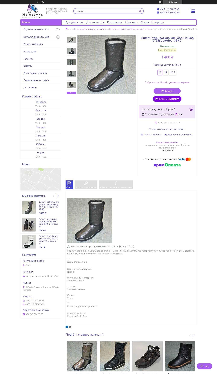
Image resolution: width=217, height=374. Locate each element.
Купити (168, 91)
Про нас (130, 22)
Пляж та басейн (33, 44)
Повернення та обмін (36, 80)
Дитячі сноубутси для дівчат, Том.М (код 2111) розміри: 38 (48, 240)
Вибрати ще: (167, 82)
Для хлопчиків (95, 22)
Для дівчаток (74, 22)
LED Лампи (30, 87)
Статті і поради (152, 22)
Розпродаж (114, 22)
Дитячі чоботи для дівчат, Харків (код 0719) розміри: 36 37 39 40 (49, 205)
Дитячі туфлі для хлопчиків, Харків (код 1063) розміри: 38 (48, 223)
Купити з (168, 99)
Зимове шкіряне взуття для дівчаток (129, 29)
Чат (204, 366)
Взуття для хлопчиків (36, 37)
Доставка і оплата (35, 73)
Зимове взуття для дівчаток (89, 29)
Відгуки (28, 66)
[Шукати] (140, 11)
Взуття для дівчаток (36, 29)
